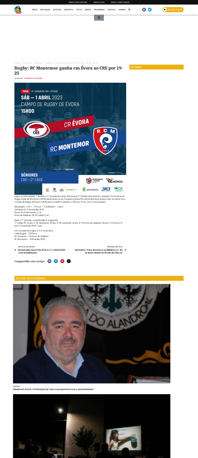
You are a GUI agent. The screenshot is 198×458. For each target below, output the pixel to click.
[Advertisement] (90, 37)
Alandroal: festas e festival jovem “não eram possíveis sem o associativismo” (32, 317)
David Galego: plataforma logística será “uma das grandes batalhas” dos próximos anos (120, 317)
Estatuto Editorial (98, 453)
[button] (49, 260)
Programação (119, 453)
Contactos (136, 453)
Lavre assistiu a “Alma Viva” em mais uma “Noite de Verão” (76, 315)
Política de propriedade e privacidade (165, 453)
